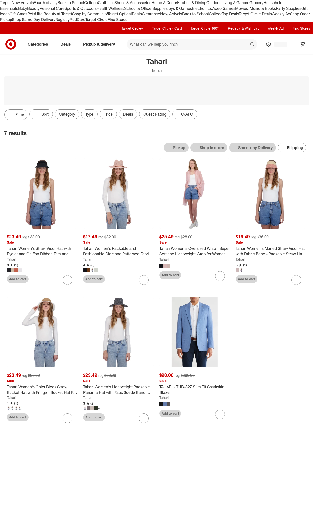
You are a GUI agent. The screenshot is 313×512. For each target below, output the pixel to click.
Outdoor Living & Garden (227, 2)
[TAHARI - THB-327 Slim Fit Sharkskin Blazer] (194, 389)
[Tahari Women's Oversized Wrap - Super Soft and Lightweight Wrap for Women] (194, 251)
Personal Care (52, 8)
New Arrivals (171, 13)
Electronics (202, 8)
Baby (22, 8)
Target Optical (119, 13)
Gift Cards (18, 13)
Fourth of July (45, 2)
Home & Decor (164, 2)
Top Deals (230, 13)
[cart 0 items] (302, 44)
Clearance (151, 13)
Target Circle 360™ (205, 28)
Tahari (11, 259)
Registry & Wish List (243, 28)
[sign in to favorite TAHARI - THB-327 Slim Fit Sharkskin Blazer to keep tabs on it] (220, 414)
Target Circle (96, 19)
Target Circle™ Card (167, 28)
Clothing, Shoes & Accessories (124, 2)
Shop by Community (89, 13)
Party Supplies (288, 8)
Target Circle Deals (255, 13)
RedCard (77, 19)
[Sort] (41, 114)
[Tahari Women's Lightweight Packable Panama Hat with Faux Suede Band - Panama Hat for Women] (118, 389)
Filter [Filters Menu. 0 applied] (16, 115)
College (91, 2)
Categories (40, 44)
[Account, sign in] (278, 44)
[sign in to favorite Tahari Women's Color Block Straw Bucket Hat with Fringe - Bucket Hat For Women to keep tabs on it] (67, 418)
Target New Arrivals (17, 2)
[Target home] (11, 44)
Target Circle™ (132, 28)
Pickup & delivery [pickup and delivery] (101, 44)
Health (102, 8)
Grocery (256, 2)
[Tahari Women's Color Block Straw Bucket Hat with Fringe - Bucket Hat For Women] (42, 389)
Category (67, 114)
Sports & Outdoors (81, 8)
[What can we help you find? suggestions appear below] (192, 44)
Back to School (70, 2)
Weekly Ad (281, 13)
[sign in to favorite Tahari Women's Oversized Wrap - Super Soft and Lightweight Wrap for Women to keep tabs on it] (220, 276)
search (252, 44)
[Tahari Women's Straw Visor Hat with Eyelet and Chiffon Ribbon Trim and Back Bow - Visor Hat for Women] (42, 251)
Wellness (116, 8)
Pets (31, 13)
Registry (62, 19)
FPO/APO (185, 114)
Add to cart (17, 279)
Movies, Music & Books (255, 8)
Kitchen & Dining (191, 2)
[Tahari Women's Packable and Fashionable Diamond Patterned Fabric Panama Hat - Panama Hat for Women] (118, 251)
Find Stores (117, 19)
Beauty (33, 8)
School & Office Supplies (145, 8)
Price (108, 114)
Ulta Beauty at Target (53, 13)
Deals (137, 13)
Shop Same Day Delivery (33, 19)
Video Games (223, 8)
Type (89, 114)
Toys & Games (179, 8)
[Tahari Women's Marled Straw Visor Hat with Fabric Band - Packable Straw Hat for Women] (271, 251)
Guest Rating (154, 114)
